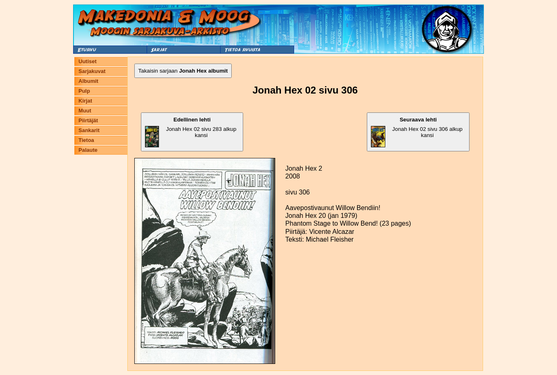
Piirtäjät (88, 120)
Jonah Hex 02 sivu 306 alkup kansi (417, 132)
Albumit (88, 81)
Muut (84, 110)
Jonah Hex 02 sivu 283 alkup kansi (191, 132)
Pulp (84, 91)
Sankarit (88, 130)
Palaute (87, 150)
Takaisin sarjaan (183, 71)
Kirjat (85, 101)
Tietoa (86, 140)
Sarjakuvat (92, 71)
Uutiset (87, 61)
